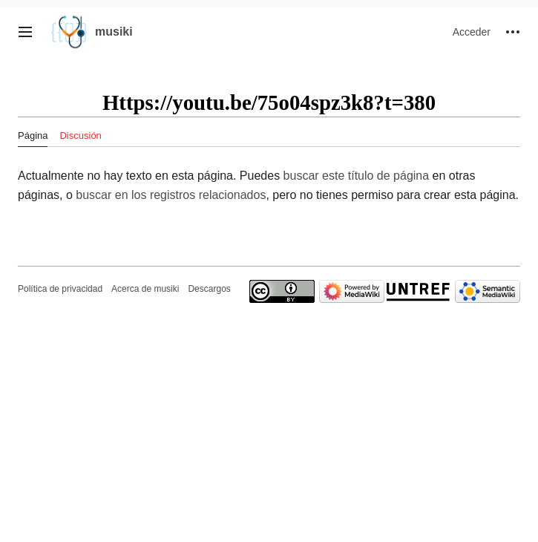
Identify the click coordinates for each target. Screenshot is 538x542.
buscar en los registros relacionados (171, 195)
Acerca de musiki (145, 289)
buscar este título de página (356, 175)
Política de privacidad (60, 289)
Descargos (209, 289)
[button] (25, 32)
